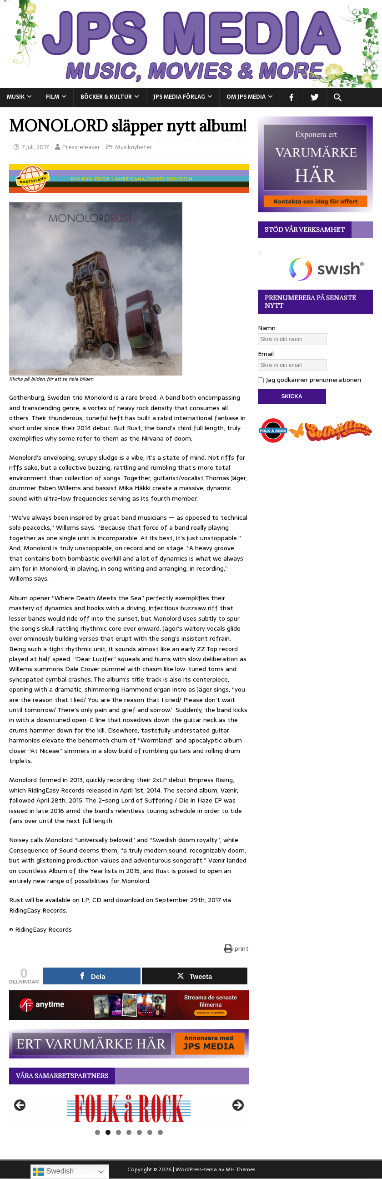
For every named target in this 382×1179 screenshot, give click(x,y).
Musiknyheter (133, 147)
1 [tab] (97, 1132)
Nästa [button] (237, 1106)
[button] (337, 97)
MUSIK (16, 96)
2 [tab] (108, 1132)
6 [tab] (149, 1132)
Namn (267, 328)
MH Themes (240, 1169)
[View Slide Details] (129, 1108)
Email (266, 354)
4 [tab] (128, 1132)
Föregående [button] (20, 1106)
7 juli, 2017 (35, 147)
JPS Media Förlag (179, 96)
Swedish (53, 1171)
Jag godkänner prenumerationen (309, 380)
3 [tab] (118, 1132)
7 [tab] (160, 1132)
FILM (52, 96)
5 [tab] (139, 1132)
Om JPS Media (246, 96)
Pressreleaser (81, 147)
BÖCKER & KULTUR (106, 96)
